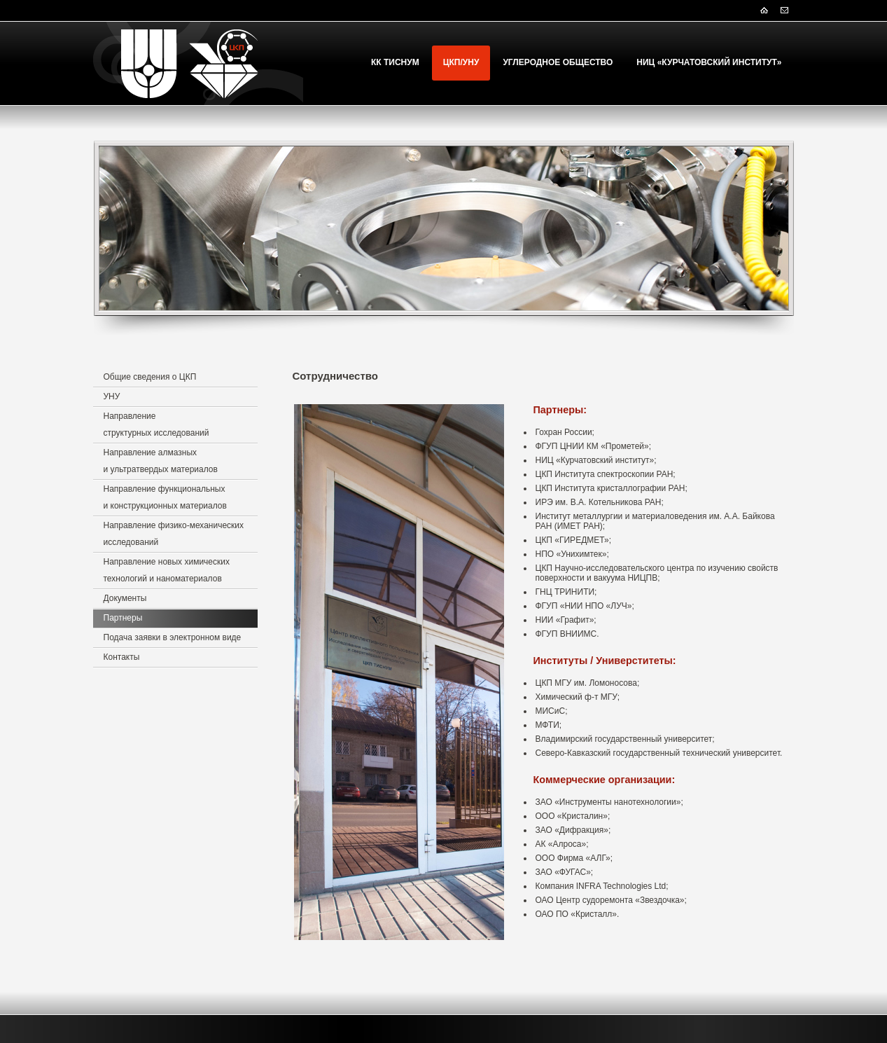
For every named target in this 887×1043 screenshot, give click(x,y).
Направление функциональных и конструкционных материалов (165, 497)
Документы (125, 598)
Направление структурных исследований (156, 424)
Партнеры (123, 618)
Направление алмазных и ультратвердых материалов (161, 461)
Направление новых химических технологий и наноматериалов (167, 570)
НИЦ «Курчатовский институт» (708, 62)
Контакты (122, 657)
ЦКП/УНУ (461, 62)
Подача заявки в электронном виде (173, 637)
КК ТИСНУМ (395, 62)
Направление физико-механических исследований (174, 533)
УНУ (112, 396)
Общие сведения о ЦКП (150, 377)
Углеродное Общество (558, 62)
